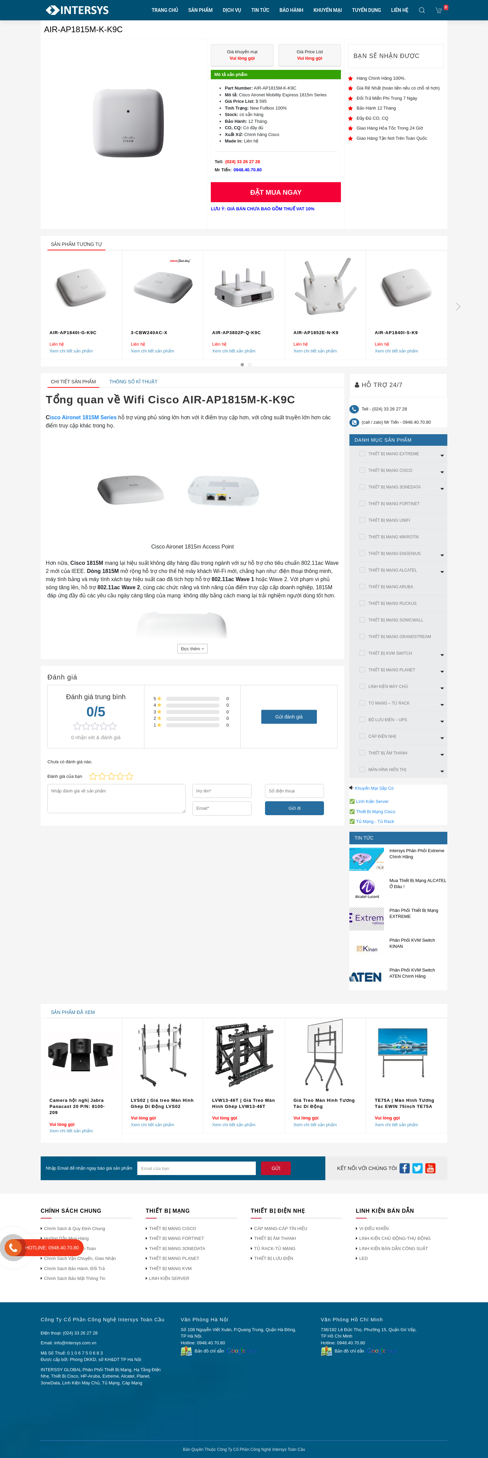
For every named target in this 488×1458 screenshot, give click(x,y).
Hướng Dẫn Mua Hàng (66, 1238)
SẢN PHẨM (200, 10)
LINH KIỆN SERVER (169, 1278)
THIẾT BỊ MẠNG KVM (170, 1268)
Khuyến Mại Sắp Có (374, 788)
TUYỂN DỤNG (366, 10)
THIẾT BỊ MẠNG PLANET (391, 670)
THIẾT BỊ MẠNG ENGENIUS (394, 553)
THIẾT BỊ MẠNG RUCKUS (392, 603)
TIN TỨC (260, 10)
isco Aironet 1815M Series (83, 417)
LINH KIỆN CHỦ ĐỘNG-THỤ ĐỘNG (395, 1238)
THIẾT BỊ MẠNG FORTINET (394, 503)
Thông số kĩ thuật (133, 381)
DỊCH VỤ (232, 10)
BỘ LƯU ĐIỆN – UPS (387, 719)
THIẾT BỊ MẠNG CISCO (390, 470)
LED (363, 1258)
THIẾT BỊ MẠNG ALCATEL (392, 570)
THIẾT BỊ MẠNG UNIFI (389, 520)
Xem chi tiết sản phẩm (71, 350)
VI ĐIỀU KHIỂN (374, 1228)
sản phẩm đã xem (73, 1012)
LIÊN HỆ (399, 10)
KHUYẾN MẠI (327, 10)
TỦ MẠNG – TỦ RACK (389, 703)
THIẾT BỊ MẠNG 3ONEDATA (394, 487)
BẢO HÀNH (291, 10)
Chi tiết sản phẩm (73, 381)
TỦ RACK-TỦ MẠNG (275, 1248)
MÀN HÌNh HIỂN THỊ (387, 769)
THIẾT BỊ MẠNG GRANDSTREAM (399, 636)
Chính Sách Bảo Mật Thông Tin (74, 1278)
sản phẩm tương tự (76, 244)
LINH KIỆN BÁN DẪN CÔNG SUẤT (393, 1248)
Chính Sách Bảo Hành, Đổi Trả (74, 1268)
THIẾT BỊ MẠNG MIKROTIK (393, 537)
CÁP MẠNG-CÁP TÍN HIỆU (280, 1228)
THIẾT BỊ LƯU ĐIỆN (273, 1258)
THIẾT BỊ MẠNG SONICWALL (395, 620)
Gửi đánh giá (289, 716)
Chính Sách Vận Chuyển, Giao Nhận (80, 1258)
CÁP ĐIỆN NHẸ (382, 736)
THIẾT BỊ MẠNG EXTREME (393, 454)
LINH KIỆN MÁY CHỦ (388, 686)
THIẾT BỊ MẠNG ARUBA (390, 586)
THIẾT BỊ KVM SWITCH (390, 653)
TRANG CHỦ (165, 10)
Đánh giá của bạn (64, 776)
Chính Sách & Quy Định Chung (74, 1228)
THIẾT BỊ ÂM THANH (387, 753)
